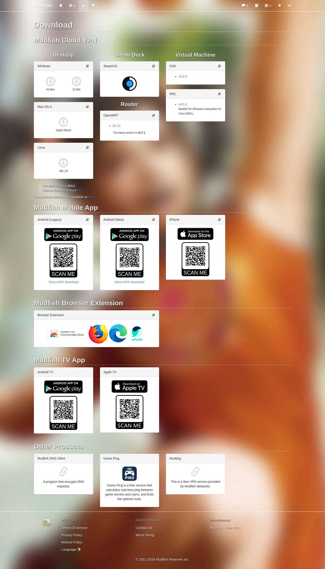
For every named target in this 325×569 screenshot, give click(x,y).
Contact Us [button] (144, 528)
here (79, 190)
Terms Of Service (74, 528)
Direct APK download (63, 282)
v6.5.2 (183, 104)
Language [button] (70, 549)
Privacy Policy (71, 535)
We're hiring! (145, 535)
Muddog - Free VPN (225, 528)
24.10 (117, 126)
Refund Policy (71, 542)
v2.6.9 (183, 76)
